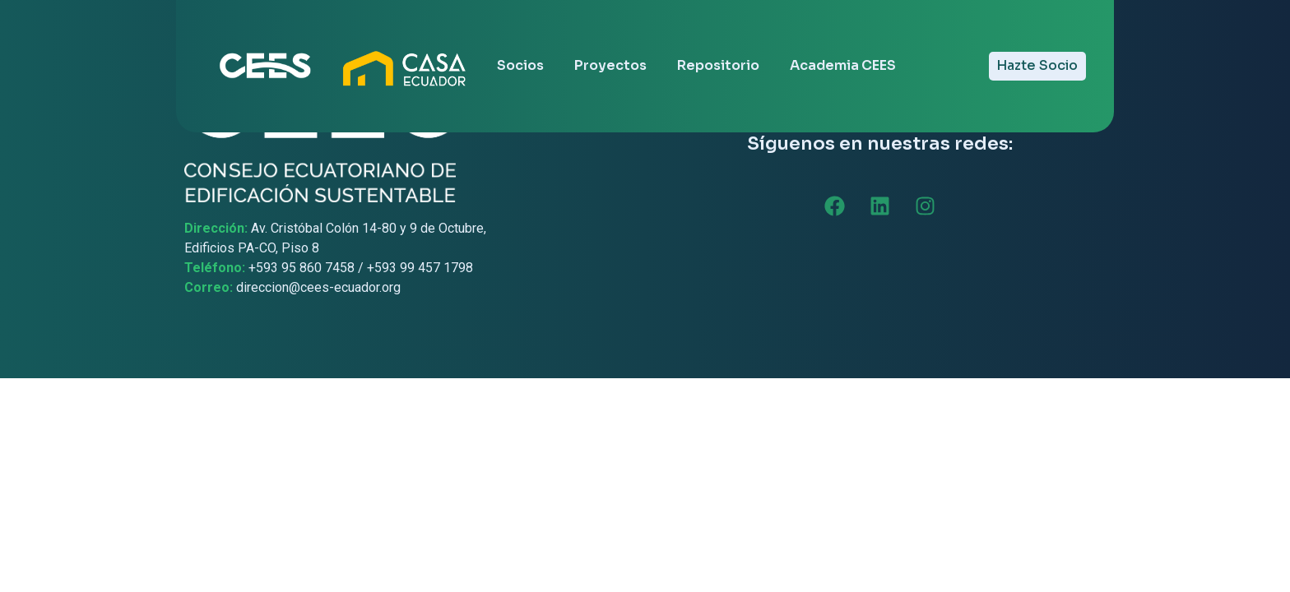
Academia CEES (843, 65)
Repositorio (718, 65)
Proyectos (610, 65)
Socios (520, 65)
